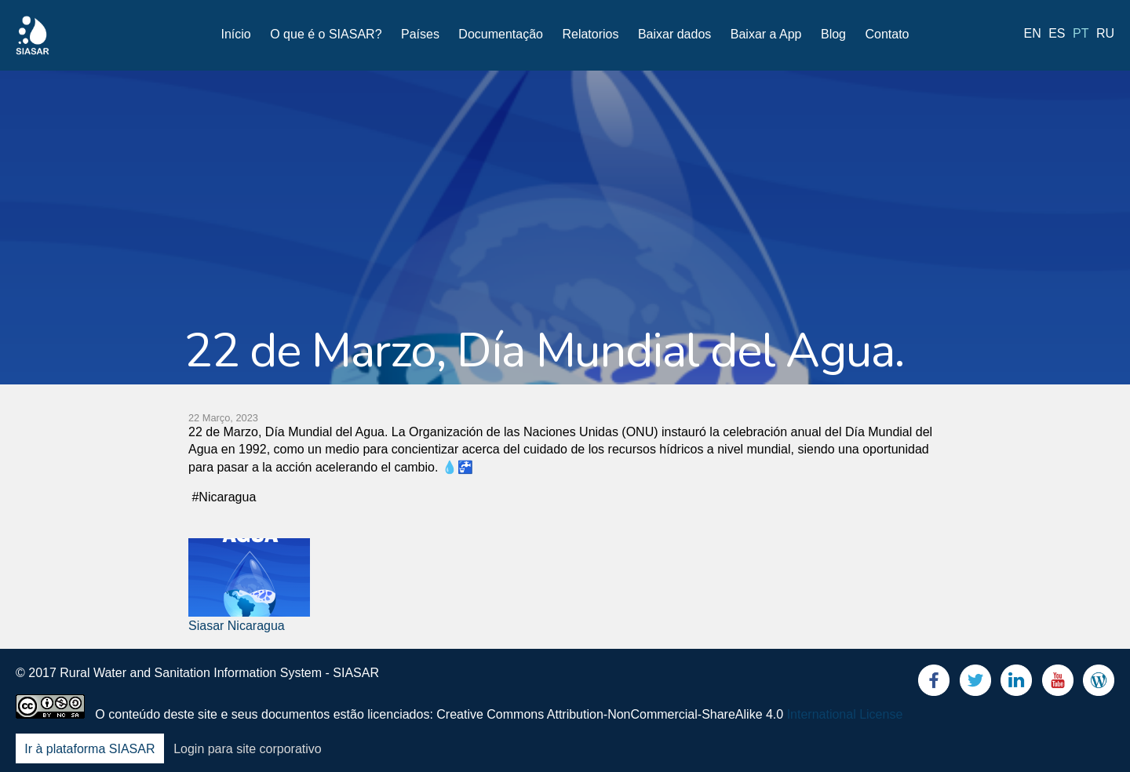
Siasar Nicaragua (236, 625)
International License (845, 714)
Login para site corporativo (247, 749)
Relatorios (590, 34)
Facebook (934, 684)
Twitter (975, 684)
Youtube (1058, 684)
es (1056, 33)
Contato (887, 34)
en (1032, 33)
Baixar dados (674, 34)
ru (1105, 33)
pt (1080, 33)
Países (420, 34)
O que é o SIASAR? (325, 34)
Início (236, 34)
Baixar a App (766, 34)
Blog (833, 34)
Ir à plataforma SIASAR (89, 749)
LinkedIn (1016, 684)
